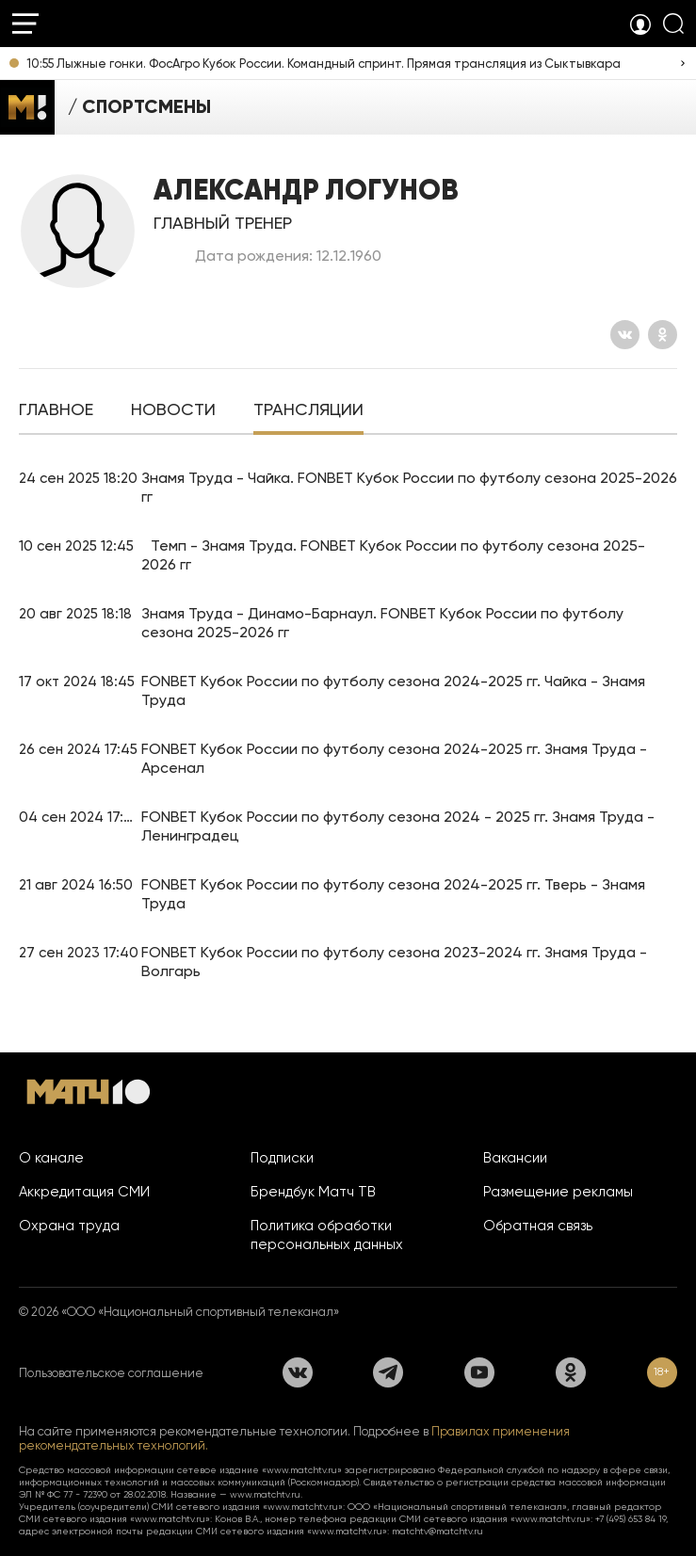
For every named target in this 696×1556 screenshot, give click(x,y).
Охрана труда (69, 1225)
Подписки (282, 1157)
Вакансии (515, 1157)
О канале (51, 1157)
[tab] (56, 411)
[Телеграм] (388, 1372)
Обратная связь (537, 1225)
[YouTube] (479, 1372)
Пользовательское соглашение (111, 1373)
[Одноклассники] (662, 334)
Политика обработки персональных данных (327, 1235)
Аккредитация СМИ (84, 1191)
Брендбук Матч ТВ (313, 1191)
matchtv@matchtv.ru (437, 1531)
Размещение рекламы (558, 1191)
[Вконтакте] (624, 334)
